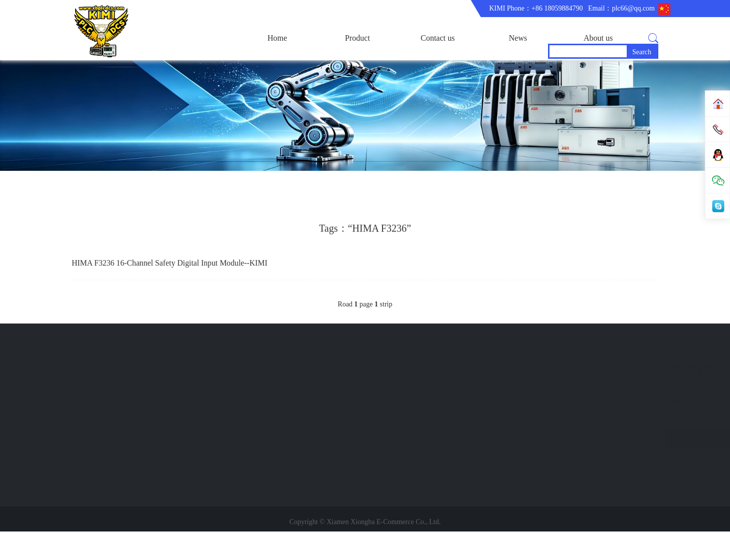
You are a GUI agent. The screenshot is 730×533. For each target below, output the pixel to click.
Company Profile (162, 387)
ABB (61, 387)
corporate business (164, 369)
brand (231, 369)
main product (72, 369)
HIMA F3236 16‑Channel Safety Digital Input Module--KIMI (171, 266)
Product (357, 38)
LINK (608, 440)
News (518, 38)
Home (277, 38)
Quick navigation (254, 350)
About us (598, 38)
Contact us (438, 38)
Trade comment (160, 405)
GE (58, 405)
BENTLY (67, 423)
